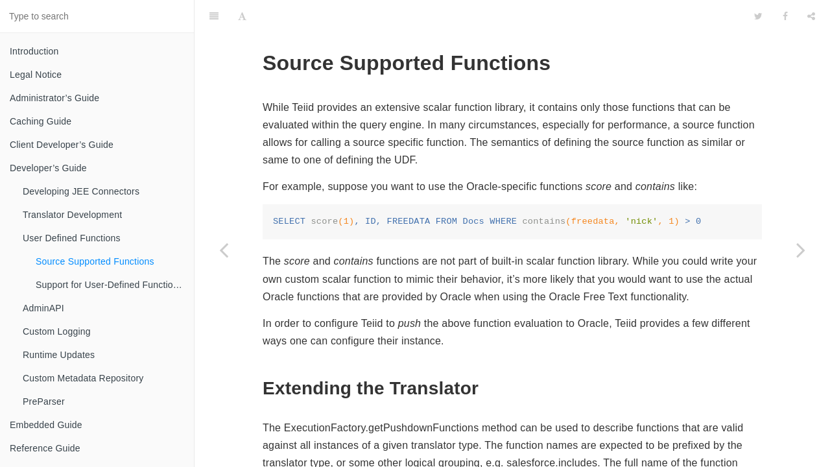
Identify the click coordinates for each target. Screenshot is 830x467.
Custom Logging (57, 331)
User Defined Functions (72, 238)
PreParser (44, 401)
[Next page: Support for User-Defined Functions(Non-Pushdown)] (801, 249)
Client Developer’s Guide (61, 144)
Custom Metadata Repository (83, 378)
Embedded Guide (46, 425)
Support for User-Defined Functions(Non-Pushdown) (115, 285)
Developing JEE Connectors (81, 191)
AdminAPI (43, 308)
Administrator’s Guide (54, 98)
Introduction (34, 51)
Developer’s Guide (48, 168)
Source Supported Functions (95, 261)
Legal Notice (36, 74)
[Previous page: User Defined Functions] (224, 249)
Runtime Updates (59, 355)
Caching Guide (40, 121)
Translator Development (72, 215)
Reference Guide (45, 448)
